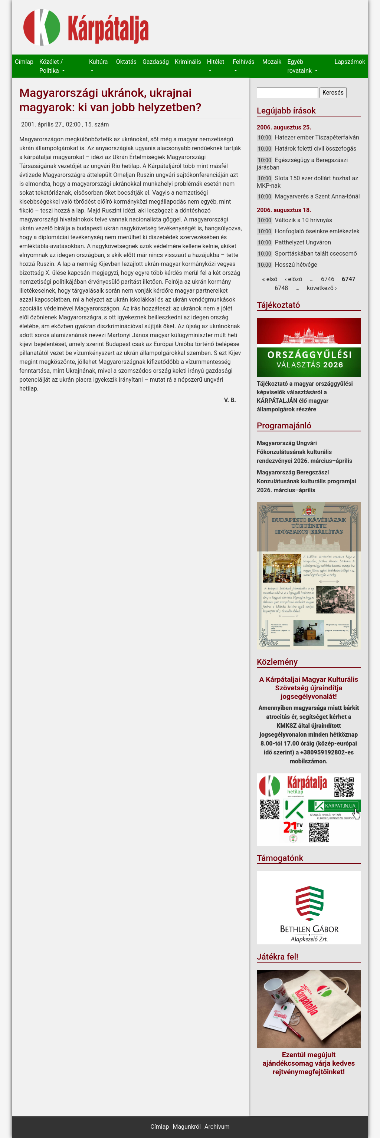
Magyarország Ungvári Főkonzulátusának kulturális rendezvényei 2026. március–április (304, 452)
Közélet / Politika (51, 66)
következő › (322, 288)
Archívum (216, 1126)
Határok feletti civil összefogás (315, 148)
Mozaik (272, 61)
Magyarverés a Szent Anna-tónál (317, 196)
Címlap (24, 61)
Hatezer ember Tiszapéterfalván (317, 137)
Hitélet (216, 61)
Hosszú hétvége (296, 264)
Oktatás (126, 61)
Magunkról (187, 1126)
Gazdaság (155, 61)
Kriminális (188, 61)
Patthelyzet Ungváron (303, 242)
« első (269, 279)
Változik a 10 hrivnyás (303, 220)
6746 (327, 279)
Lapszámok (350, 61)
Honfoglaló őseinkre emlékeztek (317, 231)
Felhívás (243, 61)
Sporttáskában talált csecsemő (316, 253)
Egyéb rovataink (300, 66)
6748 (281, 288)
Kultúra (98, 61)
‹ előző (293, 279)
